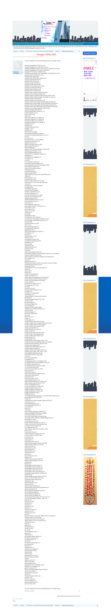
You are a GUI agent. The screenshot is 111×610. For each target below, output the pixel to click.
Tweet (14, 601)
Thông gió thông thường (25, 56)
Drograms (37, 56)
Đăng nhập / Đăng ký (89, 53)
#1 (79, 591)
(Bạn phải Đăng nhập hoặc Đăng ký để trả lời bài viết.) (68, 596)
